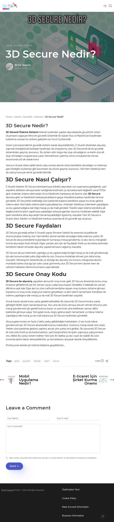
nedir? (46, 361)
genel (17, 361)
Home (9, 117)
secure (56, 361)
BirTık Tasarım (7, 490)
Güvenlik (27, 117)
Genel (17, 117)
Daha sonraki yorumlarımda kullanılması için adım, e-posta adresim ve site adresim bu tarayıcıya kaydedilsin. (53, 458)
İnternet (38, 117)
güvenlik (26, 361)
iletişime (45, 345)
